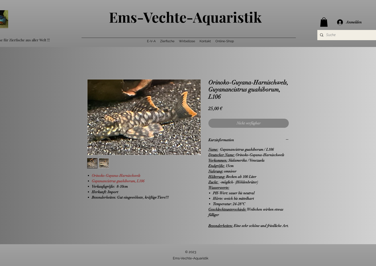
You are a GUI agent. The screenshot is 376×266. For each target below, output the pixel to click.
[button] (324, 22)
